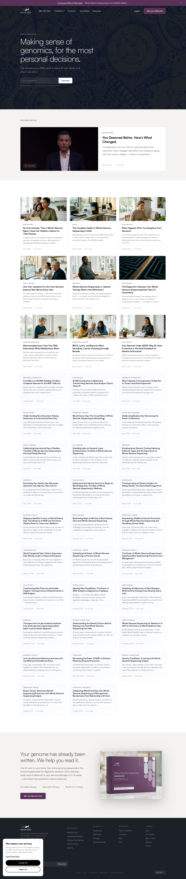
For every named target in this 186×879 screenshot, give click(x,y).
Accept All (23, 863)
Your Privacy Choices (116, 872)
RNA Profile (97, 834)
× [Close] (40, 842)
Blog (120, 838)
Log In (137, 11)
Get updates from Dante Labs (30, 859)
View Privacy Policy (12, 856)
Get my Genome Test (33, 798)
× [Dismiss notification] (180, 2)
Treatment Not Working (75, 840)
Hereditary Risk (72, 833)
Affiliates (148, 842)
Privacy (78, 872)
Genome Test (97, 831)
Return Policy (104, 872)
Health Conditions (125, 831)
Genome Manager (99, 842)
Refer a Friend (150, 838)
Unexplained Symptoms (75, 836)
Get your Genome (155, 11)
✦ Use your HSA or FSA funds (69, 3)
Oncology (96, 838)
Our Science (85, 11)
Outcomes (96, 11)
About (147, 831)
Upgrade (70, 848)
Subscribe (65, 81)
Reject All (23, 869)
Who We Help (45, 11)
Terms (85, 872)
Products (72, 11)
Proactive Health (73, 844)
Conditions (60, 11)
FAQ (120, 842)
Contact (148, 846)
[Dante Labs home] (25, 11)
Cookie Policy (93, 872)
